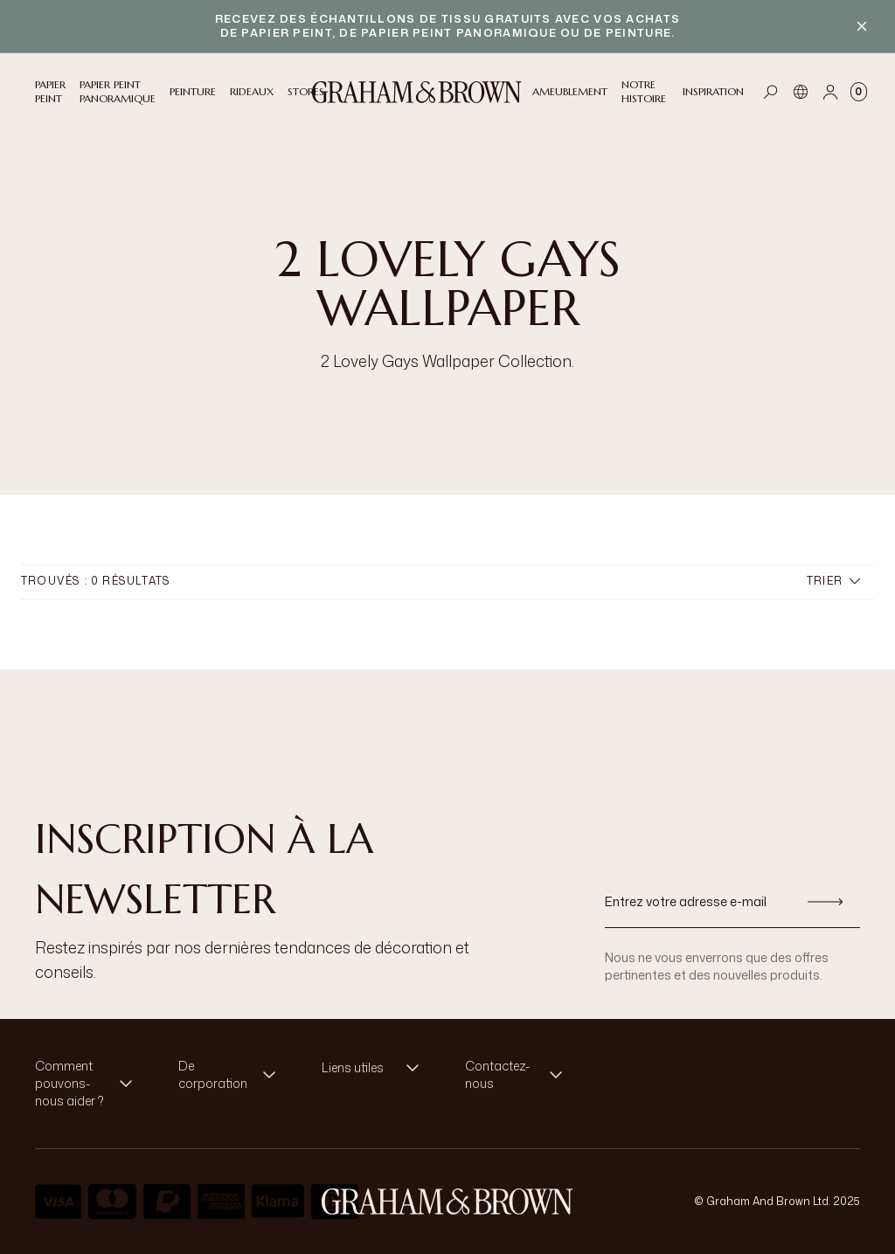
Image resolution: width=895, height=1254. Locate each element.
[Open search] (771, 91)
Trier (833, 580)
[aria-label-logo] (447, 1201)
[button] (89, 1083)
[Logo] (417, 92)
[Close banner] (861, 26)
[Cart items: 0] (858, 91)
